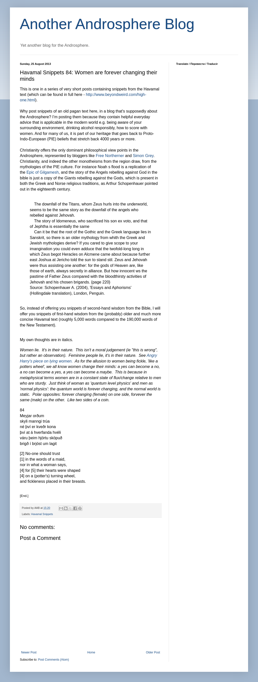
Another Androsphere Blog (107, 24)
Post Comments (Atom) (53, 659)
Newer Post (28, 652)
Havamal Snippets (42, 514)
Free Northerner (110, 156)
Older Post (153, 652)
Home (91, 652)
